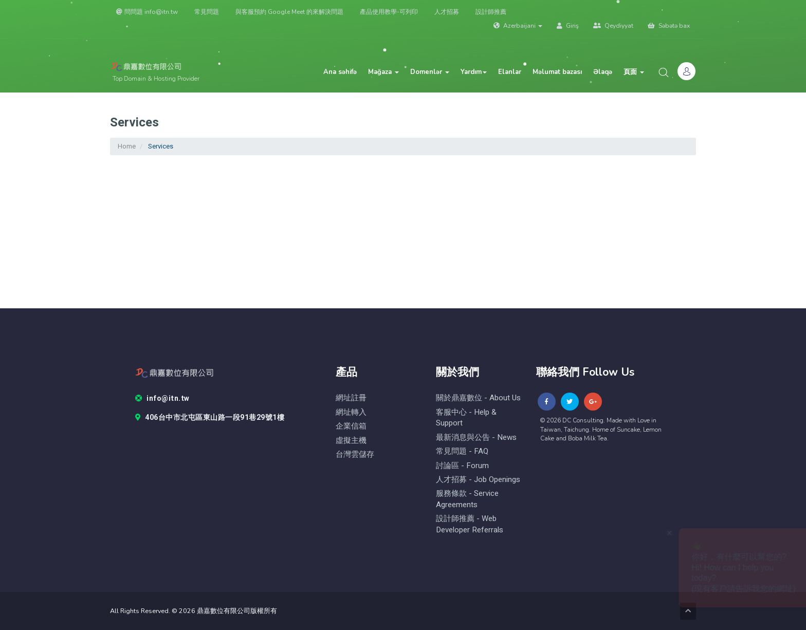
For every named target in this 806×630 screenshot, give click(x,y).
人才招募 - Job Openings (478, 479)
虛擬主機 (351, 440)
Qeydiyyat (613, 26)
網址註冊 (351, 398)
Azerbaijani (517, 26)
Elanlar (509, 72)
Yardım (474, 72)
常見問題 (206, 12)
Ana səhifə (340, 72)
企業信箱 (351, 426)
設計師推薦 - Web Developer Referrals (469, 524)
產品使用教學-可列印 (389, 12)
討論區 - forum (462, 465)
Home (127, 146)
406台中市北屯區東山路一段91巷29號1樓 (210, 418)
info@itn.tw (162, 399)
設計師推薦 (490, 12)
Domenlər (429, 72)
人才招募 (446, 12)
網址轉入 (351, 412)
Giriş (568, 26)
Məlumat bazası (557, 72)
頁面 (634, 72)
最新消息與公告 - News (476, 437)
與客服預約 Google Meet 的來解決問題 (289, 12)
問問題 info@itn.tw (147, 12)
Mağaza (383, 72)
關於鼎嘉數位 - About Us (478, 398)
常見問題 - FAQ (462, 451)
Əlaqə (602, 72)
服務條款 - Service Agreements (467, 499)
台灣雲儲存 (355, 454)
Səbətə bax (669, 26)
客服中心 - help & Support (466, 418)
